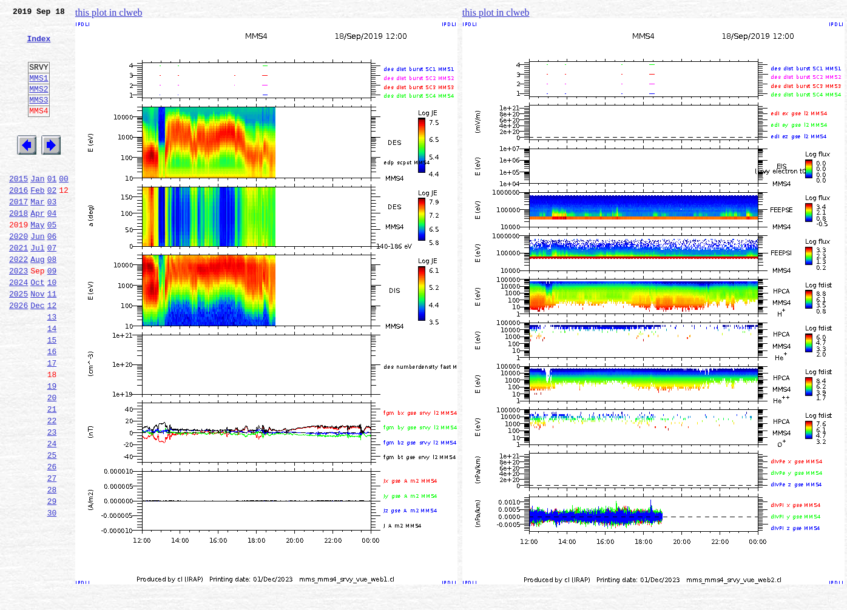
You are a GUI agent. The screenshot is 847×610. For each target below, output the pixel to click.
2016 (18, 220)
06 (52, 274)
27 (52, 554)
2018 (18, 247)
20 (52, 460)
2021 (18, 287)
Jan (37, 207)
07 (52, 287)
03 (52, 234)
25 (52, 527)
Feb (37, 220)
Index (38, 45)
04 (52, 247)
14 (52, 380)
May (37, 260)
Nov (37, 340)
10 (52, 327)
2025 (18, 340)
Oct (37, 327)
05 (52, 260)
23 (52, 500)
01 (52, 207)
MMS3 (38, 117)
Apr (37, 247)
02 (52, 220)
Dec (37, 354)
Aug (37, 300)
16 (52, 407)
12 (52, 354)
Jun (37, 274)
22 (52, 487)
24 (52, 514)
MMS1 (38, 92)
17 (52, 420)
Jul (37, 287)
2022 (18, 300)
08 (52, 300)
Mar (37, 234)
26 (52, 540)
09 (52, 314)
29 (52, 580)
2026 (18, 354)
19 (52, 447)
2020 (18, 274)
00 (64, 207)
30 (52, 594)
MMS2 (38, 104)
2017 (18, 234)
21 (52, 474)
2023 (18, 314)
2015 (18, 207)
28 (52, 567)
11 (52, 340)
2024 (18, 327)
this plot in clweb (109, 12)
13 (52, 367)
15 (52, 394)
